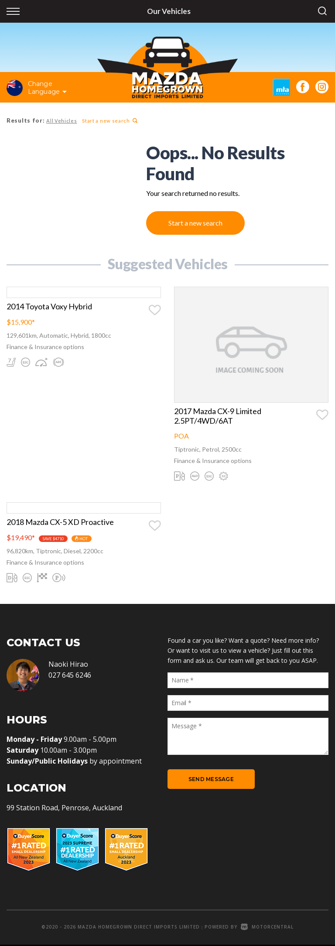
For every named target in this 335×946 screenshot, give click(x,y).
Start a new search (108, 120)
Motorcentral (267, 928)
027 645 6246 (69, 676)
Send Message (211, 781)
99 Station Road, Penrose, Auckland (64, 809)
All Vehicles (61, 120)
